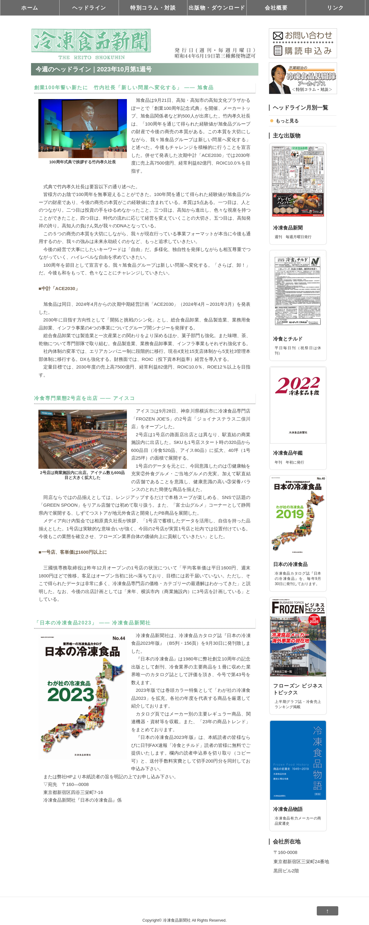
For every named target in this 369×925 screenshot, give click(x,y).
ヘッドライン (89, 7)
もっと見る (287, 120)
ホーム (29, 7)
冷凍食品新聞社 (177, 920)
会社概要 (276, 7)
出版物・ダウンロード (217, 7)
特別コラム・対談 (153, 7)
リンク (335, 7)
